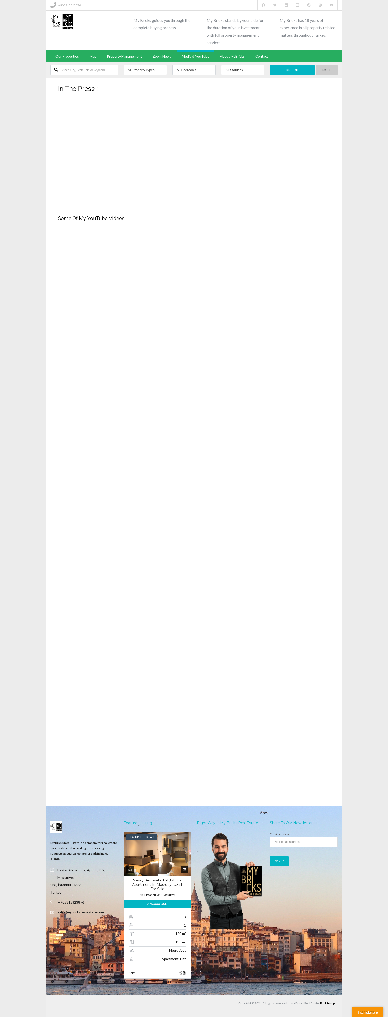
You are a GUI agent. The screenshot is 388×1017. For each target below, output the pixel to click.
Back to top (327, 1003)
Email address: (304, 839)
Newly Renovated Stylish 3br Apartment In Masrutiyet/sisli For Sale (157, 884)
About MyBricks (232, 56)
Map (93, 56)
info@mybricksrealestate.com (81, 912)
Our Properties (67, 56)
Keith (132, 973)
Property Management (124, 56)
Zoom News (162, 56)
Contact (261, 56)
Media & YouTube (195, 56)
